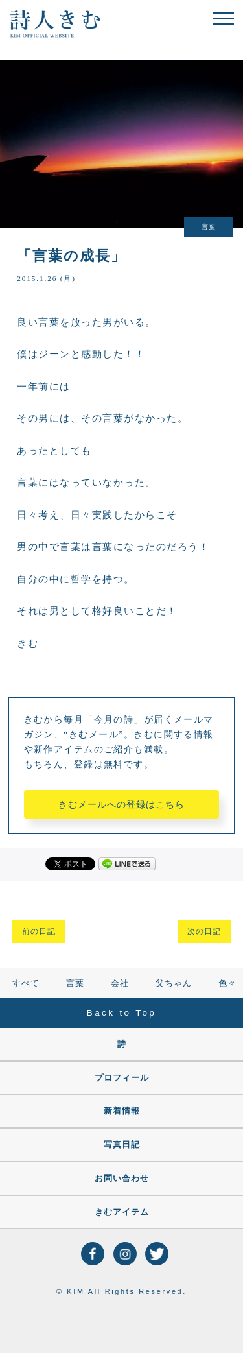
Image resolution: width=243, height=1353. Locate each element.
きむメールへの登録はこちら (121, 804)
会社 (120, 983)
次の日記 (204, 931)
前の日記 (39, 931)
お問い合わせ (122, 1178)
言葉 (75, 983)
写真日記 (122, 1144)
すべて (26, 983)
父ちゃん (174, 983)
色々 (227, 983)
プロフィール (122, 1078)
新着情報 (122, 1111)
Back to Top (121, 1013)
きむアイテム (122, 1212)
